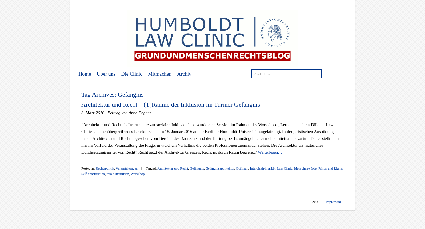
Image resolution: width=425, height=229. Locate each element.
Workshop (138, 174)
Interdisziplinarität (263, 168)
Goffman (242, 168)
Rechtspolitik (105, 168)
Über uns (106, 74)
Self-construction (93, 174)
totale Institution (118, 174)
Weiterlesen (270, 152)
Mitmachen (159, 74)
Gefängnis (197, 168)
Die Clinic (132, 74)
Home (84, 74)
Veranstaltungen (126, 168)
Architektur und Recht (172, 168)
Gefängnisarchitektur (220, 168)
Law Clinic (284, 168)
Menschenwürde (305, 168)
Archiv (184, 74)
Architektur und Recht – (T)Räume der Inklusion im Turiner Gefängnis (170, 104)
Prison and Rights (330, 168)
